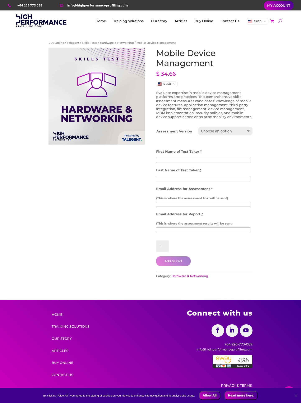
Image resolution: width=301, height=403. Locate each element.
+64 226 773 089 (29, 5)
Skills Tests (89, 42)
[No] (296, 395)
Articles (181, 21)
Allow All (210, 395)
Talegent (73, 42)
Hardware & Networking (117, 42)
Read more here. (241, 395)
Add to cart (173, 261)
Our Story (159, 21)
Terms (246, 385)
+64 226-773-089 (238, 344)
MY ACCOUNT (278, 6)
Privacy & (230, 385)
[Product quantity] (162, 246)
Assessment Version (174, 131)
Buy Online (204, 21)
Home (101, 21)
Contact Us (230, 21)
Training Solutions (128, 21)
